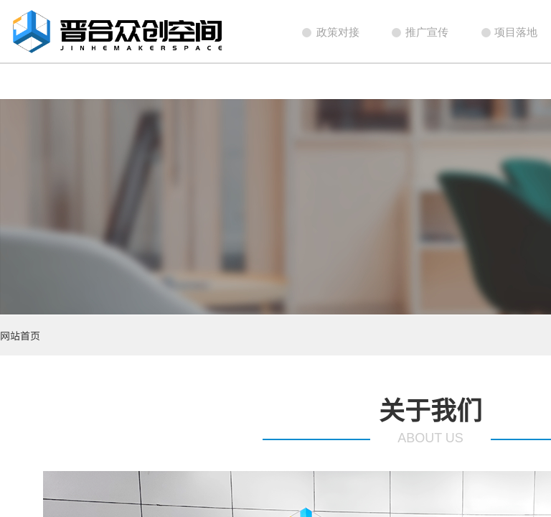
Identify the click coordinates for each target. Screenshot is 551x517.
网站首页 (20, 335)
